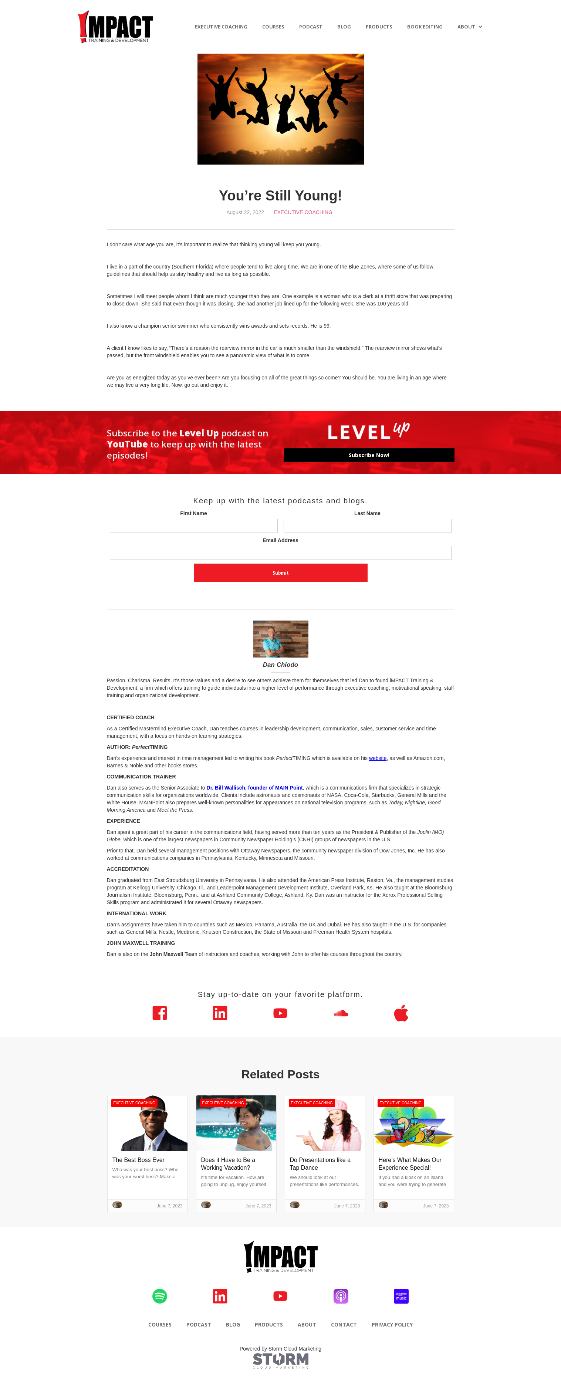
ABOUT (466, 26)
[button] (470, 26)
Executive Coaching (303, 212)
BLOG (344, 26)
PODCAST (310, 26)
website (377, 758)
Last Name (367, 513)
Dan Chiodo (280, 664)
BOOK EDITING (425, 26)
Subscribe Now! (369, 455)
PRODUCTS (379, 26)
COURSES (273, 26)
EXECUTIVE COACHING (221, 26)
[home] (115, 27)
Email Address (280, 540)
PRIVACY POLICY (392, 1324)
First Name (193, 513)
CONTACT (344, 1324)
